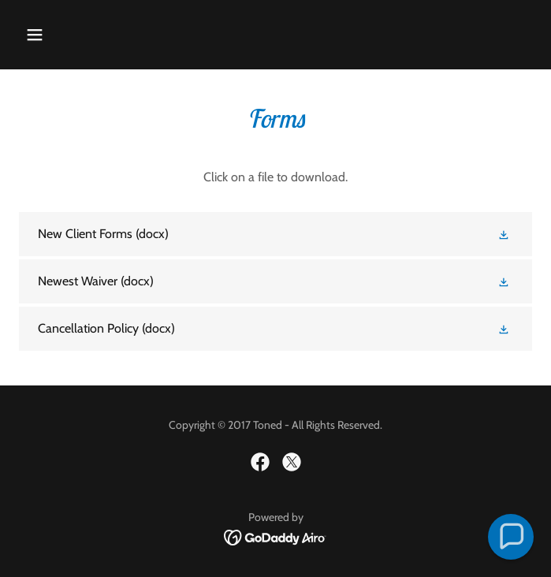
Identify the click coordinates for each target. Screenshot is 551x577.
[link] (275, 234)
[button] (77, 34)
